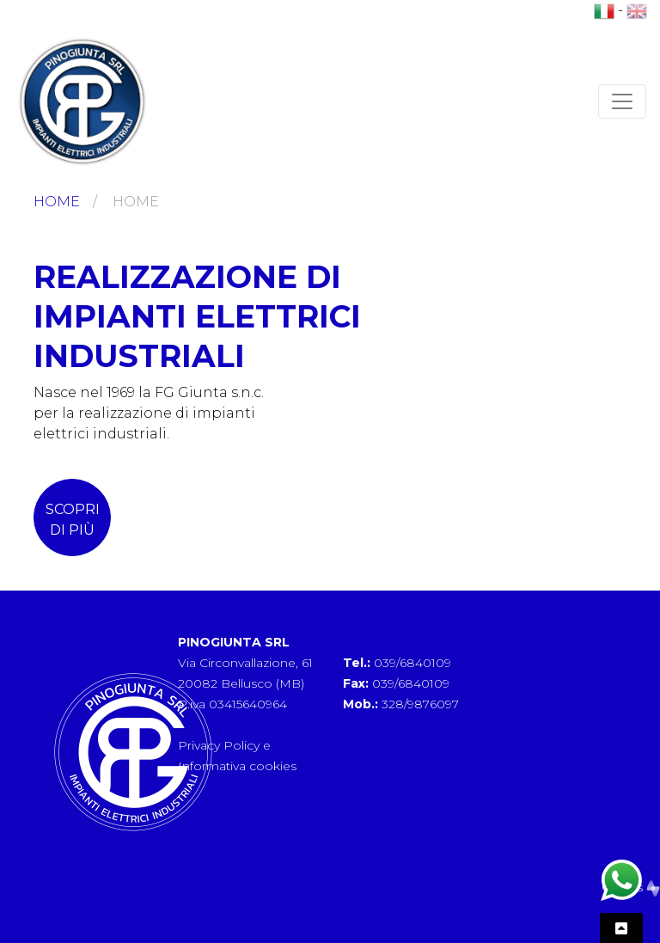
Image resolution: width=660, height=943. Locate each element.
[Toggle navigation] (622, 101)
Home (57, 201)
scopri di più (73, 519)
